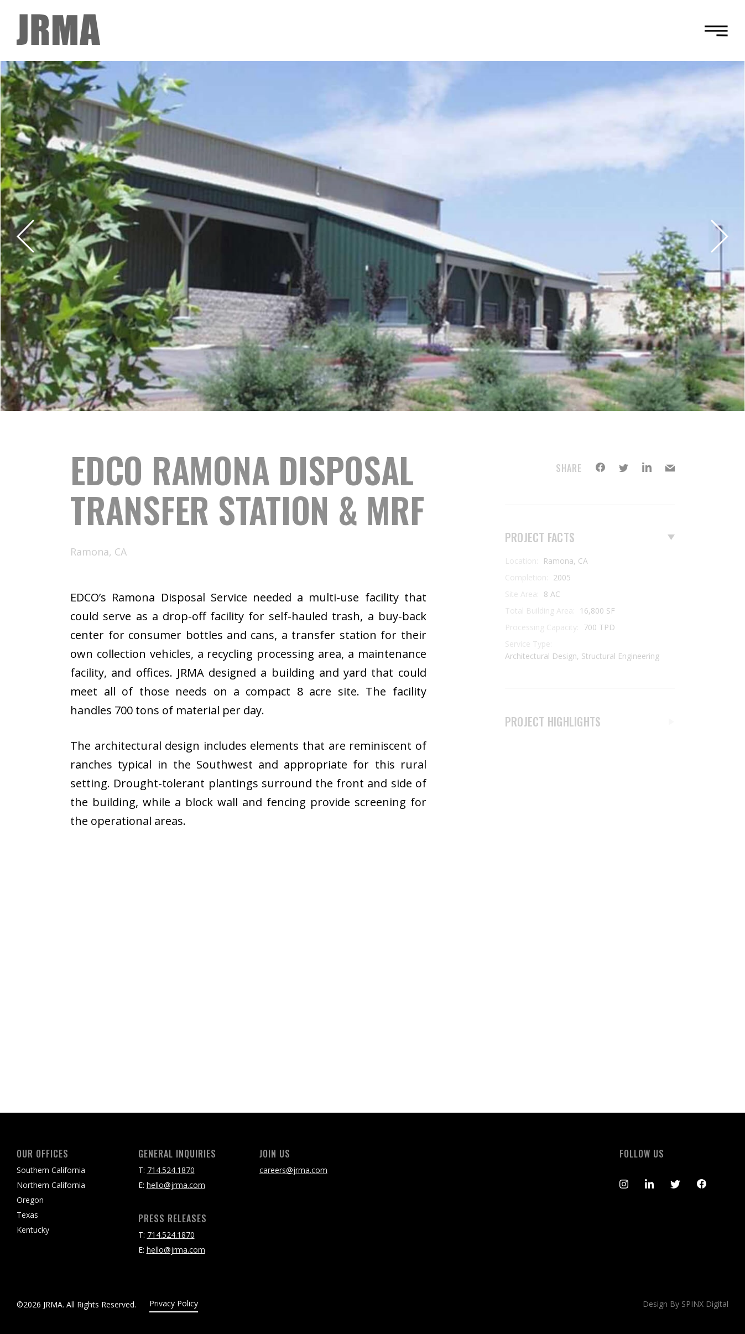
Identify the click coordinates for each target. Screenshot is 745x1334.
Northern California (51, 1185)
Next (718, 236)
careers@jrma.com (293, 1170)
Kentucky (33, 1229)
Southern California (51, 1170)
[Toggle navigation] (712, 30)
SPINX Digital (704, 1304)
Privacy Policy (173, 1303)
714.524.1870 (171, 1170)
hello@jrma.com (176, 1185)
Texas (27, 1215)
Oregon (30, 1200)
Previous (27, 236)
